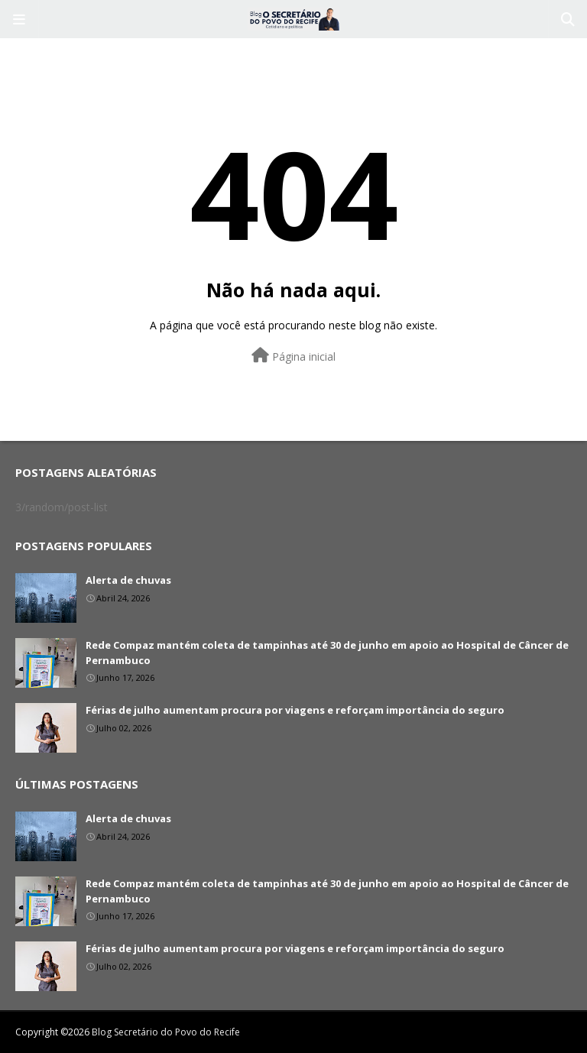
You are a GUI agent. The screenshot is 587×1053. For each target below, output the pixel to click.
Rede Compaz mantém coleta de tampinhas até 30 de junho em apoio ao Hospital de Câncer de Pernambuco (327, 652)
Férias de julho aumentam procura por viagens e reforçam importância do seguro (295, 710)
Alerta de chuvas (128, 580)
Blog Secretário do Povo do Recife (166, 1031)
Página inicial (293, 356)
